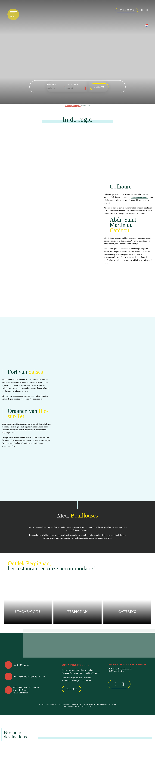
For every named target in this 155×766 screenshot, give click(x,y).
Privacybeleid (108, 704)
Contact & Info (116, 671)
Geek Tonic (87, 706)
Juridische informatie (119, 669)
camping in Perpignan (139, 197)
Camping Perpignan (73, 106)
